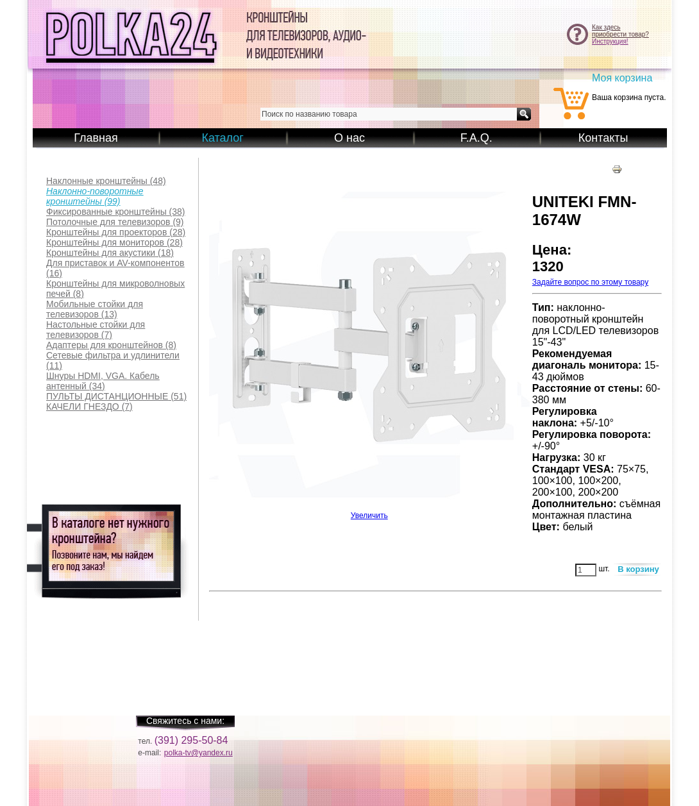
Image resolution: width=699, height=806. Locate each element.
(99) (94, 196)
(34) (103, 381)
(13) (94, 309)
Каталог (222, 137)
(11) (113, 360)
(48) (106, 181)
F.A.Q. (476, 137)
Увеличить (369, 512)
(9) (115, 222)
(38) (115, 211)
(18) (110, 253)
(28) (115, 232)
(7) (95, 329)
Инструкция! (610, 41)
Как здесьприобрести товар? (620, 31)
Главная (96, 137)
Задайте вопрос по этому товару (590, 282)
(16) (115, 268)
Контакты (603, 137)
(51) (116, 396)
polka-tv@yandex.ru (198, 752)
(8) (115, 288)
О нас (349, 137)
